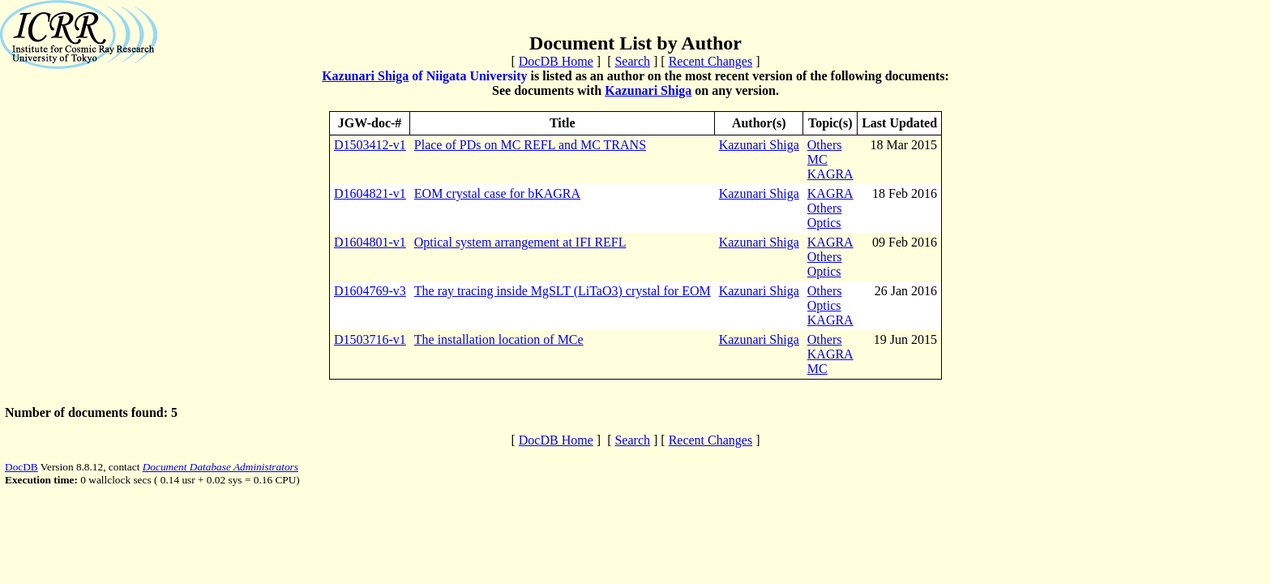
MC (817, 159)
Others (824, 145)
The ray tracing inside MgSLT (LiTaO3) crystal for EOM (562, 291)
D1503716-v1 (370, 339)
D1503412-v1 (370, 145)
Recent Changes (711, 61)
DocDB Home (556, 61)
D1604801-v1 (370, 242)
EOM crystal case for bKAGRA (497, 193)
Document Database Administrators (220, 467)
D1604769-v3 (370, 291)
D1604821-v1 (370, 193)
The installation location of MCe (499, 339)
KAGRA (830, 174)
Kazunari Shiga (365, 76)
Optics (824, 223)
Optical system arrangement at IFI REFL (520, 242)
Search (632, 61)
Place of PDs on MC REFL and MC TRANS (530, 145)
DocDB (21, 467)
